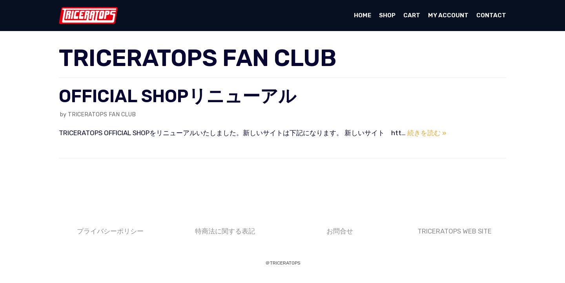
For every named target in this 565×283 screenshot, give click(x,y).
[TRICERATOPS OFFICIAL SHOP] (88, 15)
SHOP (387, 15)
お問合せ (339, 231)
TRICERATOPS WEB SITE (454, 231)
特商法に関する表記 (225, 231)
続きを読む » (427, 133)
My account (448, 15)
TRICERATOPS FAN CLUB (102, 114)
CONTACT (491, 15)
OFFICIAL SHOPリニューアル (177, 96)
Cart (411, 15)
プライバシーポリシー (110, 231)
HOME (362, 15)
